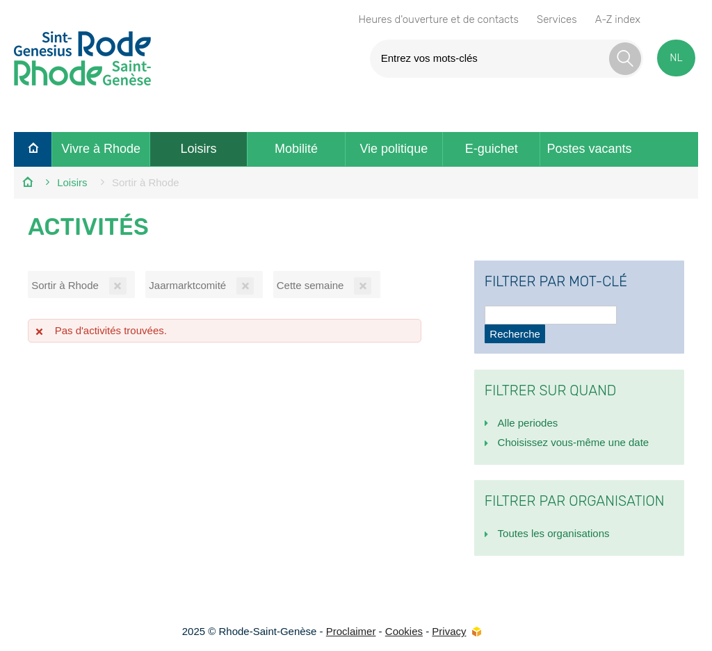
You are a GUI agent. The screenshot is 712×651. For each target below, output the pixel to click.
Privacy (449, 631)
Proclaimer (351, 631)
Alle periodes (528, 423)
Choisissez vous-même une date (573, 442)
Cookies (404, 631)
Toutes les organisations (554, 533)
